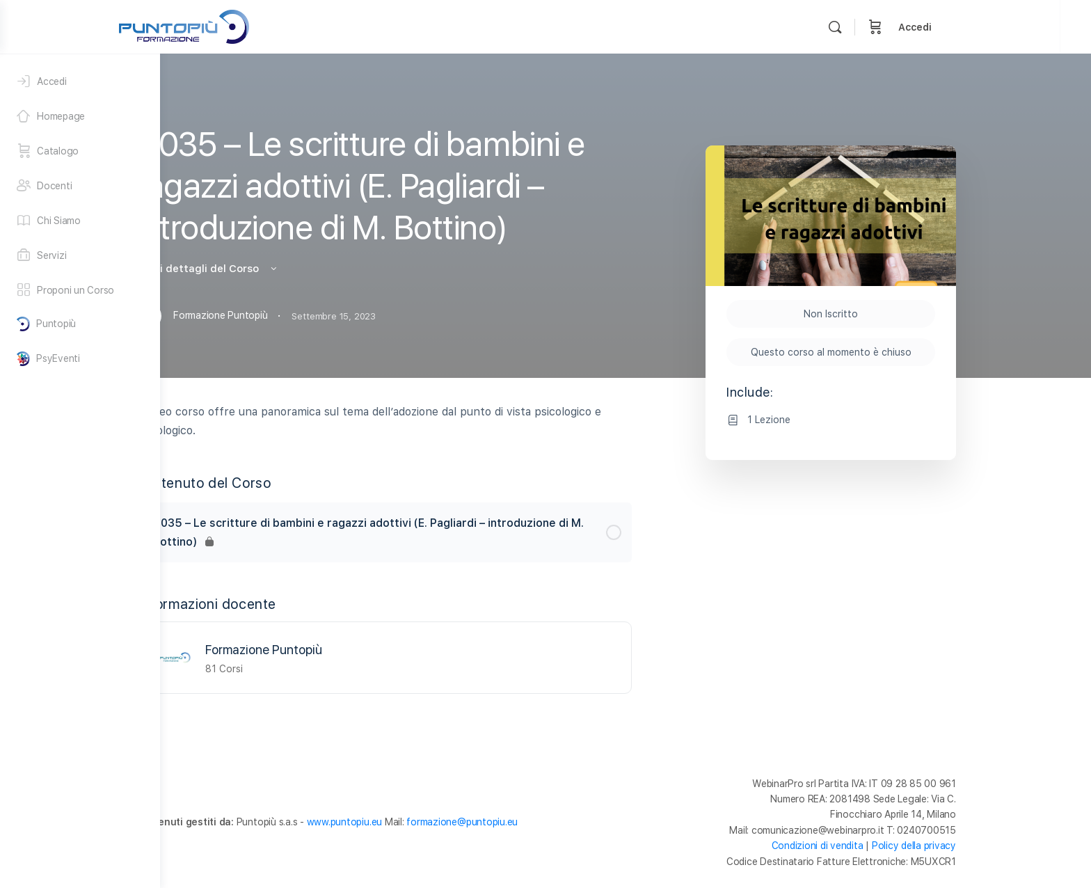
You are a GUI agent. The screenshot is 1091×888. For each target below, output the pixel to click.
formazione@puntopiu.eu (542, 821)
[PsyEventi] (80, 358)
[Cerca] (931, 27)
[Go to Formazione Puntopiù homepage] (280, 25)
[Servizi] (80, 255)
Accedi (1011, 27)
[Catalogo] (80, 151)
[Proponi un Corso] (80, 290)
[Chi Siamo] (80, 220)
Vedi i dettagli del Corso (287, 268)
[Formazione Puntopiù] (255, 656)
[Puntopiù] (80, 324)
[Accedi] (80, 81)
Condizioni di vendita (897, 845)
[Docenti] (80, 185)
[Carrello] (971, 27)
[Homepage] (80, 116)
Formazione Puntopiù (343, 649)
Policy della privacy (994, 845)
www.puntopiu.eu (424, 821)
